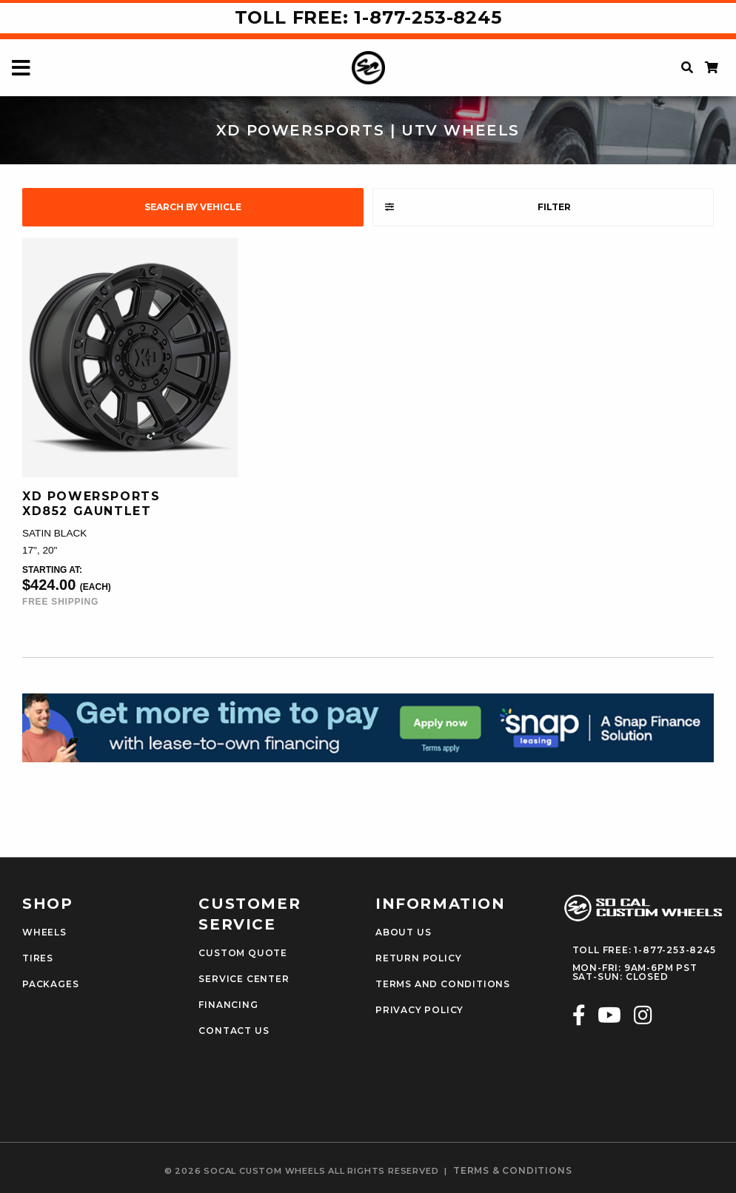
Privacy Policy (419, 1010)
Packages (50, 984)
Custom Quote (242, 953)
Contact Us (233, 1030)
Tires (37, 958)
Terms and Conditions (442, 984)
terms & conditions (512, 1170)
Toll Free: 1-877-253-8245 (368, 17)
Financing (228, 1005)
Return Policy (418, 958)
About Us (403, 932)
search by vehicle (192, 206)
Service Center (243, 979)
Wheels (44, 932)
